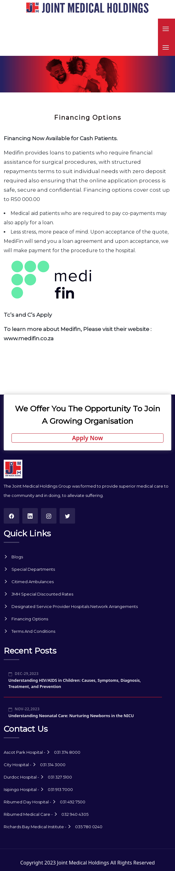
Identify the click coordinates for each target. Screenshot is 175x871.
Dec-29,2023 (23, 673)
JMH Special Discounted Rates (42, 594)
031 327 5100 (60, 777)
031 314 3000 (52, 764)
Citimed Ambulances (32, 581)
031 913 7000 (60, 789)
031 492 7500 (72, 801)
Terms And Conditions (33, 631)
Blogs (17, 556)
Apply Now (87, 438)
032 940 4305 (74, 814)
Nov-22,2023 (24, 709)
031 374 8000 (67, 752)
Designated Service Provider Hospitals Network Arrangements (74, 606)
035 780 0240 (88, 826)
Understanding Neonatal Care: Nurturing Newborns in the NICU (71, 715)
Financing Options (29, 618)
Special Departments (33, 569)
